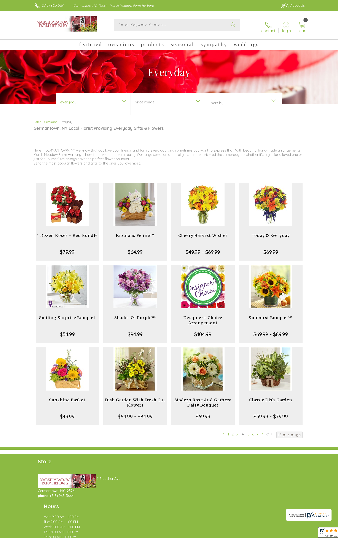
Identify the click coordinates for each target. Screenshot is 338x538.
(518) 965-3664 (53, 5)
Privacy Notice (235, 533)
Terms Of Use (210, 533)
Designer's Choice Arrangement (202, 317)
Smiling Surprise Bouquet (67, 314)
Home (37, 118)
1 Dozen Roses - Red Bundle (67, 231)
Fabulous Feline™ (135, 231)
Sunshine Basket (67, 396)
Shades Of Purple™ (135, 314)
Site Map (293, 533)
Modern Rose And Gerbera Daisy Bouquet (203, 399)
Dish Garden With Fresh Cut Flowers (135, 399)
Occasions (50, 118)
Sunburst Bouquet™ (270, 314)
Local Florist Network (266, 533)
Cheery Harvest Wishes (203, 231)
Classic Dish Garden (270, 396)
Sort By (217, 99)
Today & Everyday (271, 231)
